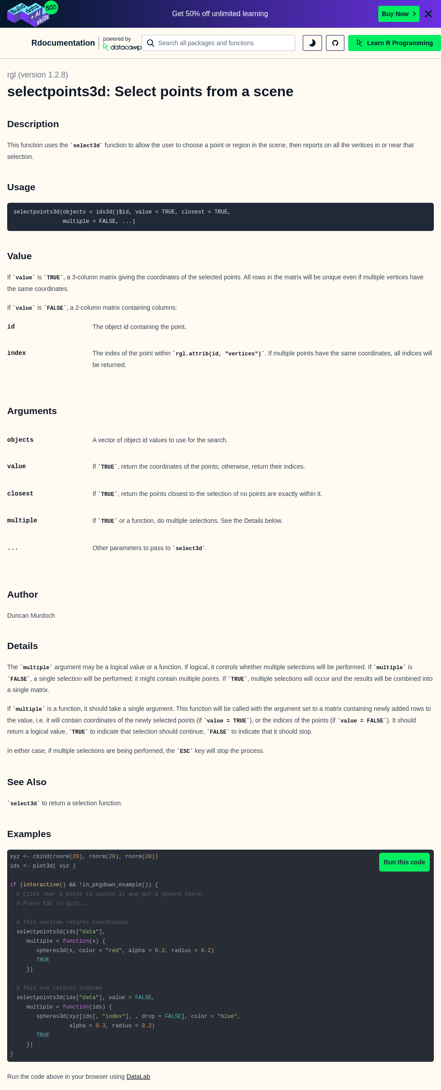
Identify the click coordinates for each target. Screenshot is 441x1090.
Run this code (404, 862)
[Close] (428, 14)
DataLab (138, 1076)
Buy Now (399, 13)
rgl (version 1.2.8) (37, 74)
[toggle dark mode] (312, 43)
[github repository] (335, 43)
